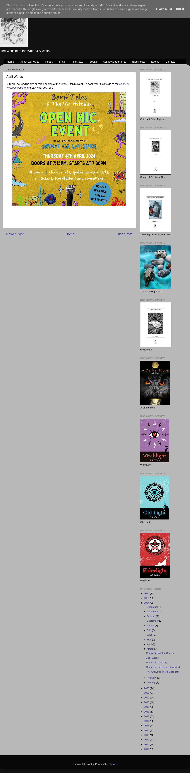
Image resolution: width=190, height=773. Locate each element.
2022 (147, 693)
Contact (170, 61)
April (149, 644)
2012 (147, 739)
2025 (147, 598)
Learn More (164, 9)
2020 (147, 702)
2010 (147, 749)
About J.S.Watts (29, 61)
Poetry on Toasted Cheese (160, 653)
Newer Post (15, 234)
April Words (152, 657)
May (149, 639)
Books (93, 61)
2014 (147, 730)
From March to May (156, 662)
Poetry (49, 61)
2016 (147, 721)
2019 (147, 707)
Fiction (63, 61)
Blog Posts (138, 61)
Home (10, 61)
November (153, 611)
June (150, 635)
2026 (147, 593)
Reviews (78, 61)
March (150, 649)
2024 (147, 602)
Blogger (112, 764)
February (152, 677)
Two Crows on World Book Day (163, 672)
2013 (147, 735)
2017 (147, 716)
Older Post (124, 234)
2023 (147, 688)
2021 (147, 697)
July (149, 630)
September (153, 620)
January (151, 682)
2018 (147, 711)
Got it (180, 9)
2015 (147, 725)
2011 (147, 744)
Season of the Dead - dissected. (163, 667)
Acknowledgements (114, 61)
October (151, 616)
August (151, 625)
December (153, 607)
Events (155, 61)
